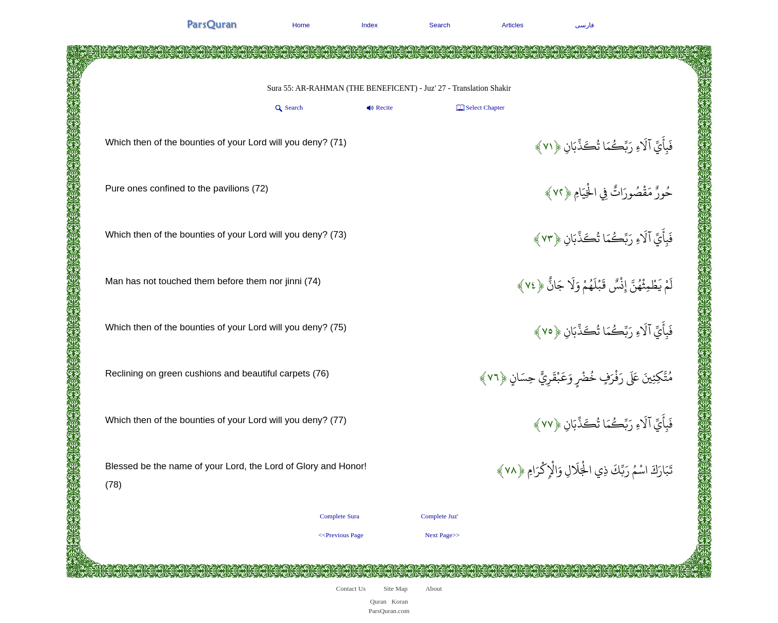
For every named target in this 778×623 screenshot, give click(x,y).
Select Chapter (479, 108)
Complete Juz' (439, 516)
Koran (399, 601)
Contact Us (351, 588)
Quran (378, 601)
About (433, 588)
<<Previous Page (340, 535)
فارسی (584, 25)
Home (301, 25)
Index (370, 25)
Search (439, 25)
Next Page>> (442, 535)
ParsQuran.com (389, 611)
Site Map (396, 588)
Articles (512, 25)
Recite (379, 108)
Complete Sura (340, 516)
